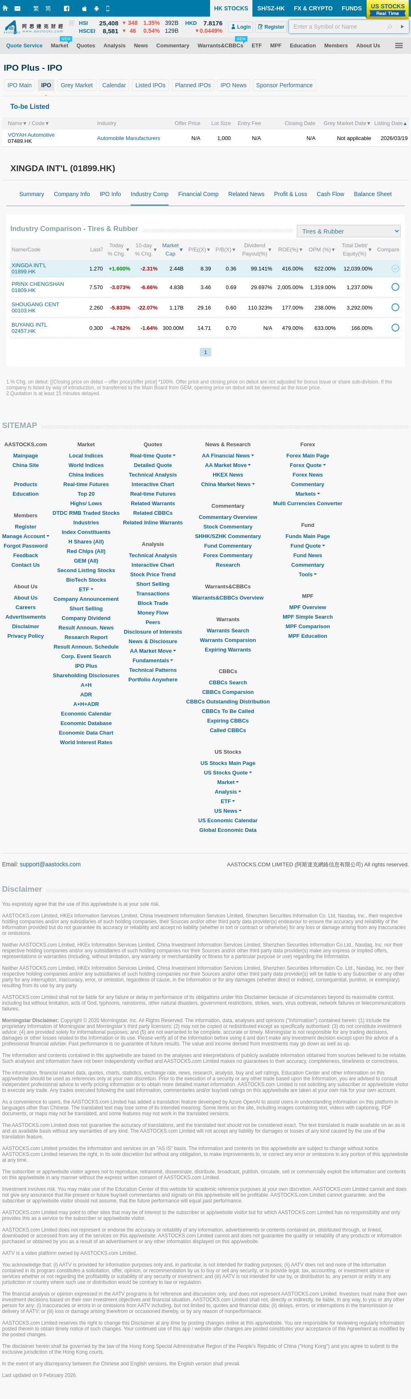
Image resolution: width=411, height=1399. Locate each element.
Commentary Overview (228, 517)
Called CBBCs (228, 730)
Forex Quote (308, 465)
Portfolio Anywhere (153, 679)
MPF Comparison (308, 626)
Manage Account (25, 536)
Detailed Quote (153, 465)
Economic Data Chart (86, 733)
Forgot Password (26, 546)
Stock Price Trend (153, 574)
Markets (308, 494)
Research (228, 565)
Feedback (25, 555)
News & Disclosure (153, 641)
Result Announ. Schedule (86, 647)
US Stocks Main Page (228, 763)
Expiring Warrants (228, 650)
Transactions (152, 593)
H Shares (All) (86, 541)
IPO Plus (86, 666)
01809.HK (24, 290)
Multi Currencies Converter (307, 503)
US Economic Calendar (228, 820)
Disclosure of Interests (153, 632)
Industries (86, 522)
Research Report (86, 637)
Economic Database (86, 723)
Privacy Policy (25, 636)
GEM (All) (86, 561)
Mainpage (25, 455)
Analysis (228, 792)
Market (228, 782)
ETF (86, 589)
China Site (25, 465)
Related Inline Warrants (153, 522)
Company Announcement (86, 599)
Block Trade (152, 603)
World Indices (86, 465)
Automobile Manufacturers (128, 138)
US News (228, 811)
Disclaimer (25, 626)
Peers (153, 622)
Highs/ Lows (86, 503)
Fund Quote (308, 546)
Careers (26, 607)
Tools (307, 574)
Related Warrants (153, 503)
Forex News (308, 475)
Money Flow (152, 613)
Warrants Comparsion (228, 640)
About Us (26, 598)
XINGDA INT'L (29, 265)
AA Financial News (228, 455)
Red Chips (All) (86, 551)
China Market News (227, 484)
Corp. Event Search (86, 656)
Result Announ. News (86, 628)
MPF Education (307, 636)
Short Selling (86, 608)
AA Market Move (153, 651)
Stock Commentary (227, 527)
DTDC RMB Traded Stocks (86, 513)
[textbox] (349, 26)
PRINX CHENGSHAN (38, 284)
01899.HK (24, 271)
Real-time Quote (153, 455)
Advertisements (25, 617)
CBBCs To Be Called (228, 711)
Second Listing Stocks (86, 570)
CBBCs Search (228, 682)
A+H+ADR (86, 704)
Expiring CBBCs (228, 721)
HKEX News (228, 475)
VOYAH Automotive (31, 135)
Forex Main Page (307, 455)
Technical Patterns (153, 670)
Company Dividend (86, 618)
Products (25, 484)
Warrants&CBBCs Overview (227, 598)
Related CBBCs (153, 513)
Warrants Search (228, 630)
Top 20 (86, 494)
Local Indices (86, 455)
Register (26, 527)
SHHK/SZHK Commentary (228, 536)
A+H (86, 685)
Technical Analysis (153, 475)
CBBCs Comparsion (228, 692)
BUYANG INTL (29, 325)
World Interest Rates (86, 742)
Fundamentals (152, 660)
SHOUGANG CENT (35, 304)
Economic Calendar (86, 714)
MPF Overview (307, 607)
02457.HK (24, 331)
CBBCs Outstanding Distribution (228, 701)
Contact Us (25, 565)
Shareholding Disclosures (86, 675)
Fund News (308, 555)
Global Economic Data (228, 830)
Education (25, 494)
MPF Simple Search (308, 617)
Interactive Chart (153, 484)
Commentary (307, 484)
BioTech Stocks (86, 580)
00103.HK (24, 310)
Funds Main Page (308, 536)
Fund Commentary (228, 546)
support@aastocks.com (50, 864)
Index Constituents (86, 532)
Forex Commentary (227, 555)
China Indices (86, 475)
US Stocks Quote (228, 773)
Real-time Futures (86, 484)
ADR (86, 694)
